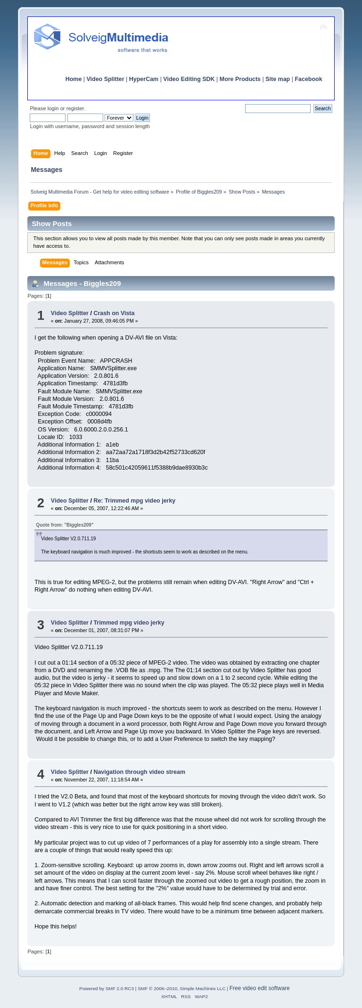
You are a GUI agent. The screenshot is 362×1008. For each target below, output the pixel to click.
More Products (240, 79)
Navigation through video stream (139, 772)
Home (74, 79)
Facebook (308, 79)
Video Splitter (105, 79)
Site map (277, 79)
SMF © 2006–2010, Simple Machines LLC (181, 988)
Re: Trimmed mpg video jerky (134, 500)
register (75, 108)
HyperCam (143, 79)
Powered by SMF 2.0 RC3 (106, 988)
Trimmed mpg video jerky (128, 622)
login (53, 108)
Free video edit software (260, 988)
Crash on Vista (113, 313)
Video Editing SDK (188, 79)
